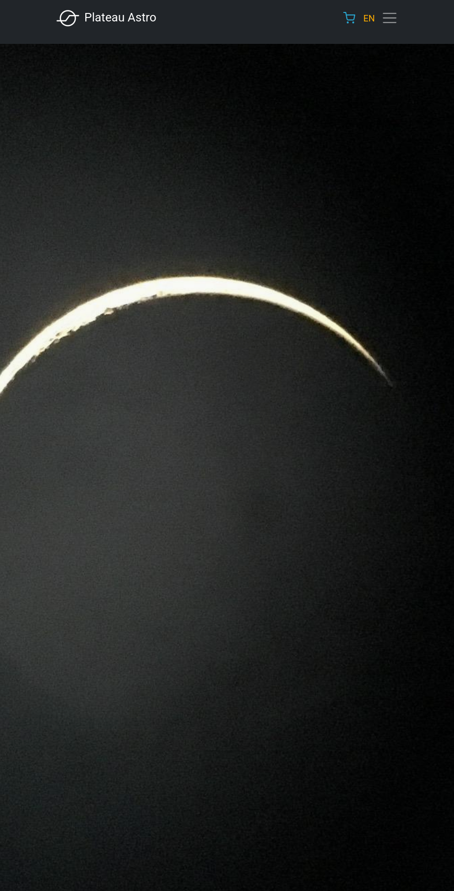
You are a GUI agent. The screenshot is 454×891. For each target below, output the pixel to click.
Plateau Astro (105, 18)
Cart (349, 18)
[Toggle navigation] (390, 18)
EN (369, 18)
